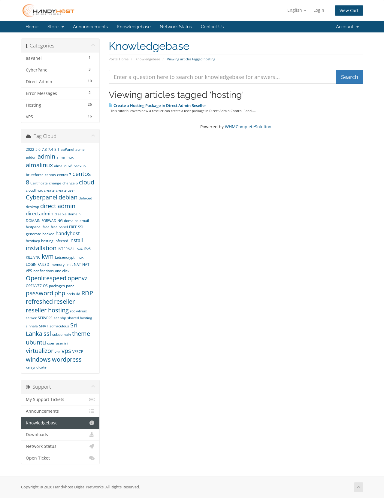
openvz (77, 278)
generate (33, 233)
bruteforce (35, 174)
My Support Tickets (60, 399)
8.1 (56, 149)
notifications (43, 270)
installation (41, 248)
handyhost (68, 233)
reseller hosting (47, 310)
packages (57, 285)
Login (318, 10)
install (76, 240)
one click (62, 270)
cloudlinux (34, 190)
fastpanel (33, 226)
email (84, 220)
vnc (57, 351)
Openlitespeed (46, 278)
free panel (59, 226)
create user (65, 190)
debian (68, 197)
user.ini (62, 343)
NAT (77, 264)
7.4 (50, 149)
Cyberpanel (41, 197)
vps (66, 351)
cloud (86, 182)
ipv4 (79, 248)
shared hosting (79, 317)
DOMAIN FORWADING (44, 220)
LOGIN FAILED (37, 264)
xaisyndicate (36, 367)
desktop (32, 206)
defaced (85, 198)
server (31, 317)
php (59, 293)
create (49, 190)
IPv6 (87, 248)
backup (80, 166)
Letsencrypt (64, 257)
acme (80, 149)
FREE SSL (76, 226)
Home (32, 26)
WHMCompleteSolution (248, 126)
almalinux (39, 165)
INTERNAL (66, 248)
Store (55, 26)
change (55, 183)
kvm (48, 256)
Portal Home (119, 59)
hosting (47, 240)
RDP (87, 293)
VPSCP (77, 351)
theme (81, 333)
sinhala (32, 326)
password (39, 293)
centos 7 (64, 174)
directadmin (39, 213)
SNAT (43, 326)
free (46, 226)
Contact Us (212, 26)
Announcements (90, 26)
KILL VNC (33, 257)
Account (347, 26)
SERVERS (45, 317)
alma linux (65, 157)
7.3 (44, 149)
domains (71, 220)
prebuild (73, 293)
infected (61, 240)
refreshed (39, 301)
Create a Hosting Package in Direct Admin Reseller (157, 105)
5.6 (38, 149)
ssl (47, 333)
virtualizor (39, 351)
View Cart (349, 10)
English (296, 10)
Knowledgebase (134, 26)
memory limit (61, 264)
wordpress (67, 359)
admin (46, 156)
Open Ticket (60, 458)
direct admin (57, 206)
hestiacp (33, 240)
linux (79, 257)
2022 (30, 149)
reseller (64, 301)
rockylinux (78, 311)
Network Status (176, 26)
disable (61, 214)
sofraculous (59, 326)
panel (70, 285)
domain (74, 214)
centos (50, 174)
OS (45, 285)
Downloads (60, 434)
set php (60, 317)
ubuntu (36, 342)
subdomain (61, 334)
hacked (48, 233)
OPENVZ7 (34, 285)
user (51, 343)
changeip (70, 183)
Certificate (39, 183)
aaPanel (67, 149)
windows (38, 359)
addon (31, 157)
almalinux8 (63, 166)
